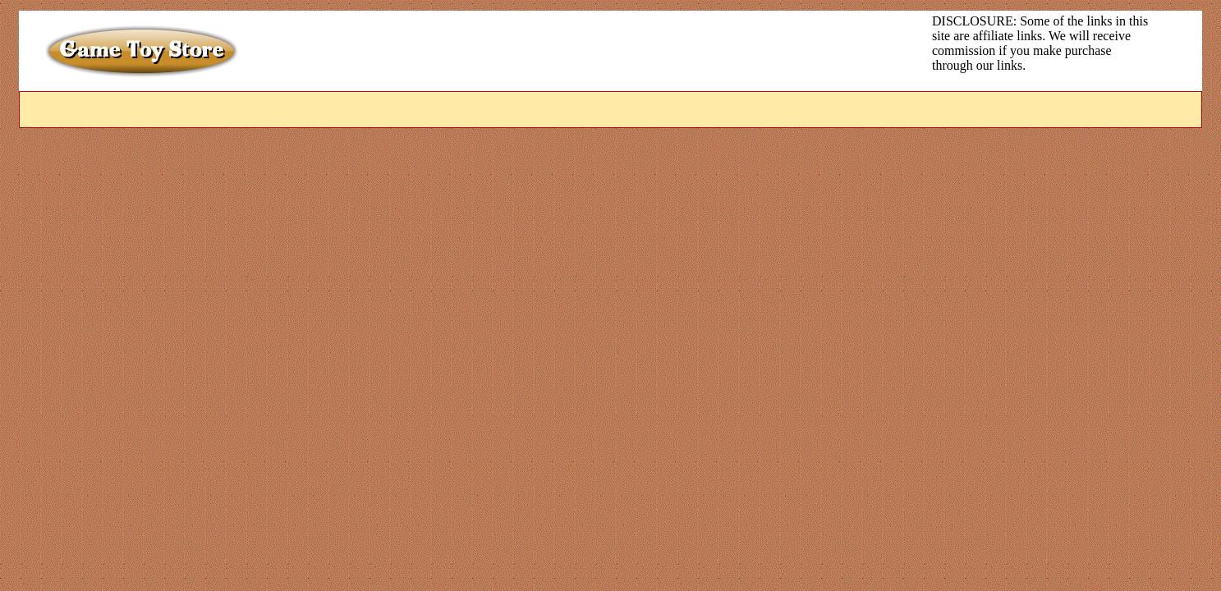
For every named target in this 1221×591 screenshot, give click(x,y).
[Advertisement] (584, 51)
